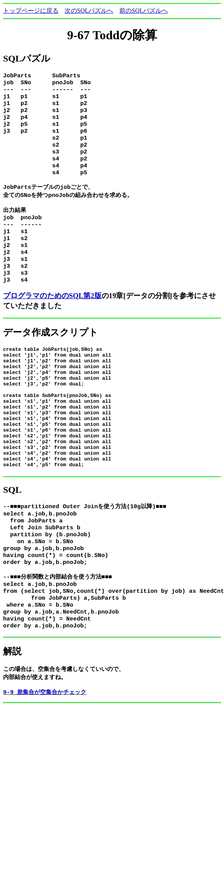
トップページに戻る (31, 10)
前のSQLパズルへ (143, 10)
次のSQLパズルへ (89, 10)
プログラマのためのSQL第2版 (52, 318)
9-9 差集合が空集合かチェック (44, 753)
